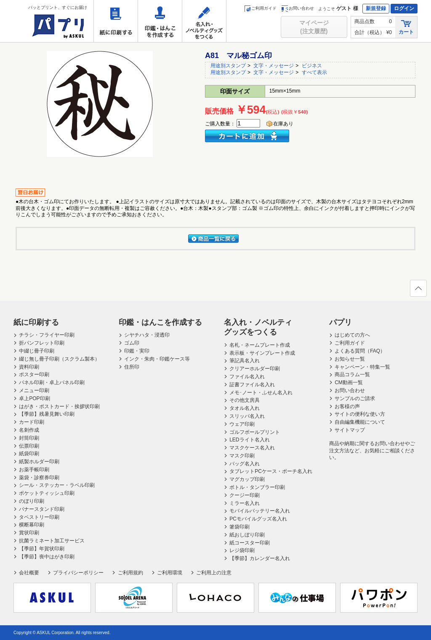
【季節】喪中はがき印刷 (46, 557)
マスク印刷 (242, 456)
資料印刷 (29, 367)
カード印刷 (31, 422)
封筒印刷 (29, 438)
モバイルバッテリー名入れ (259, 511)
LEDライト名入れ (249, 440)
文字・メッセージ (273, 66)
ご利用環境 (169, 573)
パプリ (340, 322)
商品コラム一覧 (352, 374)
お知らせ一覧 (350, 359)
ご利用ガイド (260, 8)
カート (406, 27)
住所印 (131, 367)
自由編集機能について (360, 422)
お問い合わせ (298, 8)
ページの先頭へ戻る (418, 291)
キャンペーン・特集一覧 (362, 367)
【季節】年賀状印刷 (41, 549)
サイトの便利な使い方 (360, 414)
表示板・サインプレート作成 (262, 353)
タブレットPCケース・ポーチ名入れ (270, 471)
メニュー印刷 (34, 390)
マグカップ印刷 (247, 479)
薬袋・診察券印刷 (39, 478)
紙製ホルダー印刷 (39, 462)
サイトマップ (350, 430)
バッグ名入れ (244, 464)
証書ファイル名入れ (252, 385)
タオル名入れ (244, 408)
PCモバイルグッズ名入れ (258, 519)
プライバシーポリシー (78, 573)
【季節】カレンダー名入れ (259, 558)
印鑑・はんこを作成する (160, 21)
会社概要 (29, 573)
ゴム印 (131, 343)
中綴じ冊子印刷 (36, 351)
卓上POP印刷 (34, 398)
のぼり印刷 (31, 501)
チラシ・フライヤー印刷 (46, 335)
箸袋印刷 (239, 527)
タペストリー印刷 (39, 517)
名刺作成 (29, 430)
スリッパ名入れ (247, 416)
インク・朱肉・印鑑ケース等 (157, 359)
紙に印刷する (116, 21)
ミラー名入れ (244, 503)
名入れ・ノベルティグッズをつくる (204, 21)
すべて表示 (314, 72)
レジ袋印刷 (242, 550)
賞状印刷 (29, 533)
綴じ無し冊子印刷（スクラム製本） (59, 359)
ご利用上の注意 (213, 573)
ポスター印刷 (34, 374)
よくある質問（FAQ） (360, 351)
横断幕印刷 (31, 525)
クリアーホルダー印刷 (254, 369)
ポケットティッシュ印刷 (46, 493)
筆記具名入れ (244, 361)
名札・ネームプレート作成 (259, 345)
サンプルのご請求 (355, 398)
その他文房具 (244, 400)
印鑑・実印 (136, 351)
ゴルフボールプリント (254, 432)
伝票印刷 (29, 446)
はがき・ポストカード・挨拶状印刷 (59, 406)
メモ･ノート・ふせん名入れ (261, 393)
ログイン (404, 8)
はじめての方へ (352, 335)
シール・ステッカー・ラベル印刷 (57, 485)
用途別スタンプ (228, 66)
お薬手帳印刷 (34, 470)
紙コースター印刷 (249, 543)
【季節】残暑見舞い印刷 (46, 414)
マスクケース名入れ (252, 448)
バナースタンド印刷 (41, 509)
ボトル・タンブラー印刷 (257, 487)
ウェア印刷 (242, 424)
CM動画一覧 (349, 382)
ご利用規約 (130, 573)
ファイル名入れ (247, 377)
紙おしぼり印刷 (247, 535)
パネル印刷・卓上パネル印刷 (52, 382)
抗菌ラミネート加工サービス (52, 541)
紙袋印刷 (29, 454)
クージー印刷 (244, 495)
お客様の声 (347, 406)
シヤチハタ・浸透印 (147, 335)
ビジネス (312, 66)
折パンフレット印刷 (41, 343)
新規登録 (376, 8)
